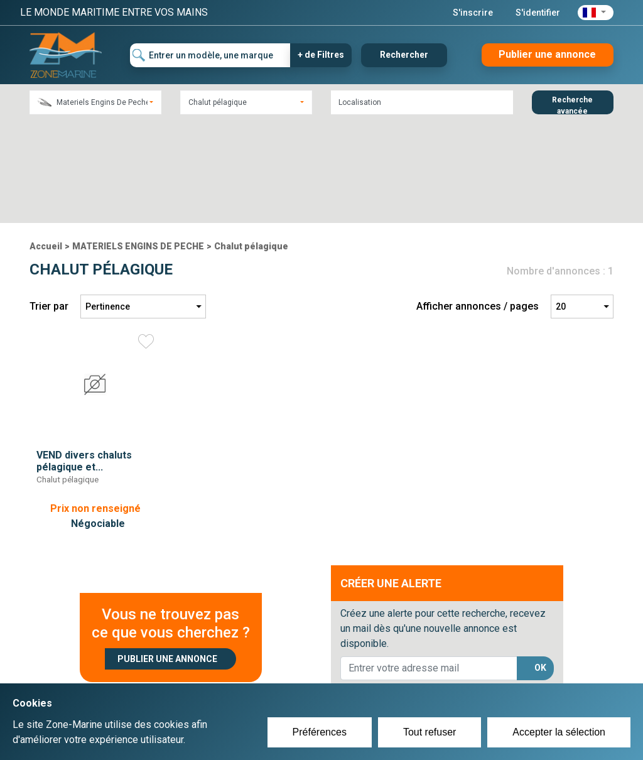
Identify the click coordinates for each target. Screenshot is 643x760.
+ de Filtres (321, 55)
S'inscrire (473, 13)
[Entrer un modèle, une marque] (210, 55)
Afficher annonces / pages (477, 204)
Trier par (49, 204)
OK (540, 565)
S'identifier (538, 13)
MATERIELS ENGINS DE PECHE (138, 144)
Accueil (46, 144)
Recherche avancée (572, 104)
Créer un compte (281, 672)
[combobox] (95, 102)
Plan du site (471, 672)
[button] (595, 12)
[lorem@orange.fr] (428, 566)
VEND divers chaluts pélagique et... (84, 359)
